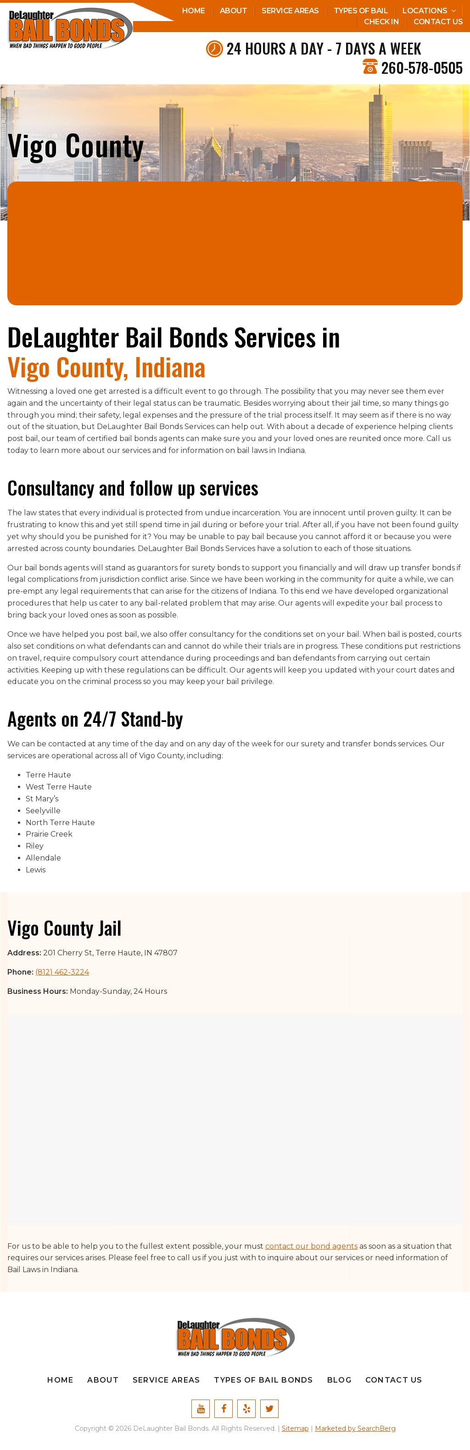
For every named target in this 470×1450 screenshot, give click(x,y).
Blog (339, 1380)
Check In (381, 21)
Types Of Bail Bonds (263, 1380)
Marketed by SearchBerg (355, 1428)
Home (193, 10)
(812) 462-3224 (62, 972)
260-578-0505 (422, 67)
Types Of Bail (361, 10)
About (233, 10)
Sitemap (295, 1428)
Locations (425, 10)
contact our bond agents (311, 1246)
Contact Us (438, 21)
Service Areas (290, 10)
